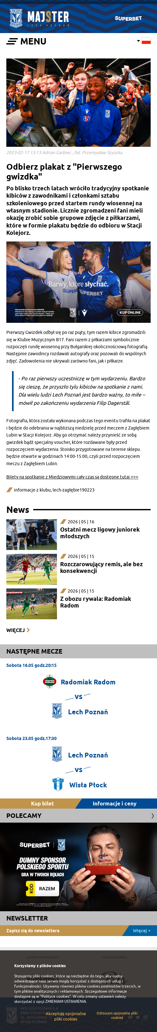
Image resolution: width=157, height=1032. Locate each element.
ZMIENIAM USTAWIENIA (65, 1001)
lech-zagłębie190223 (74, 490)
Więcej (15, 630)
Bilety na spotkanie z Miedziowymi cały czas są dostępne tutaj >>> (72, 477)
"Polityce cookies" (55, 996)
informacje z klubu (32, 490)
